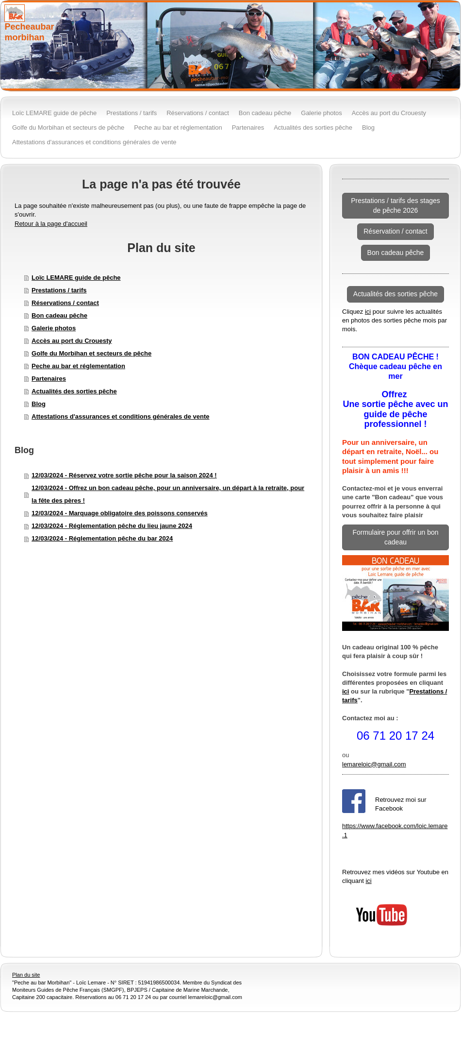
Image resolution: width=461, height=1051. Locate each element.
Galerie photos (54, 328)
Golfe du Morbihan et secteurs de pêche (91, 353)
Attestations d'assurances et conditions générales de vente (120, 416)
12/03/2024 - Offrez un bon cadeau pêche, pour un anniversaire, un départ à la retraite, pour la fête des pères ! (168, 494)
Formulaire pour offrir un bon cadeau (395, 537)
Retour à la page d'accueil (51, 223)
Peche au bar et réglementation (78, 366)
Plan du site (26, 975)
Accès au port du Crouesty (72, 340)
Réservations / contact (65, 302)
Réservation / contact (395, 231)
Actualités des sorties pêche (74, 391)
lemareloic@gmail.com (374, 764)
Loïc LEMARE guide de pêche (76, 277)
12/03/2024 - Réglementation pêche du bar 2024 (102, 538)
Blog (39, 403)
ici (368, 311)
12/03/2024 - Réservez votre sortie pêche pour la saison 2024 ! (124, 475)
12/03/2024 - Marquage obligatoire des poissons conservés (120, 513)
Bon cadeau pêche (59, 315)
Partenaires (49, 378)
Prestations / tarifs (59, 290)
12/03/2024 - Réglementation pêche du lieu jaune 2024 (112, 525)
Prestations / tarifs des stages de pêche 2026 (395, 205)
